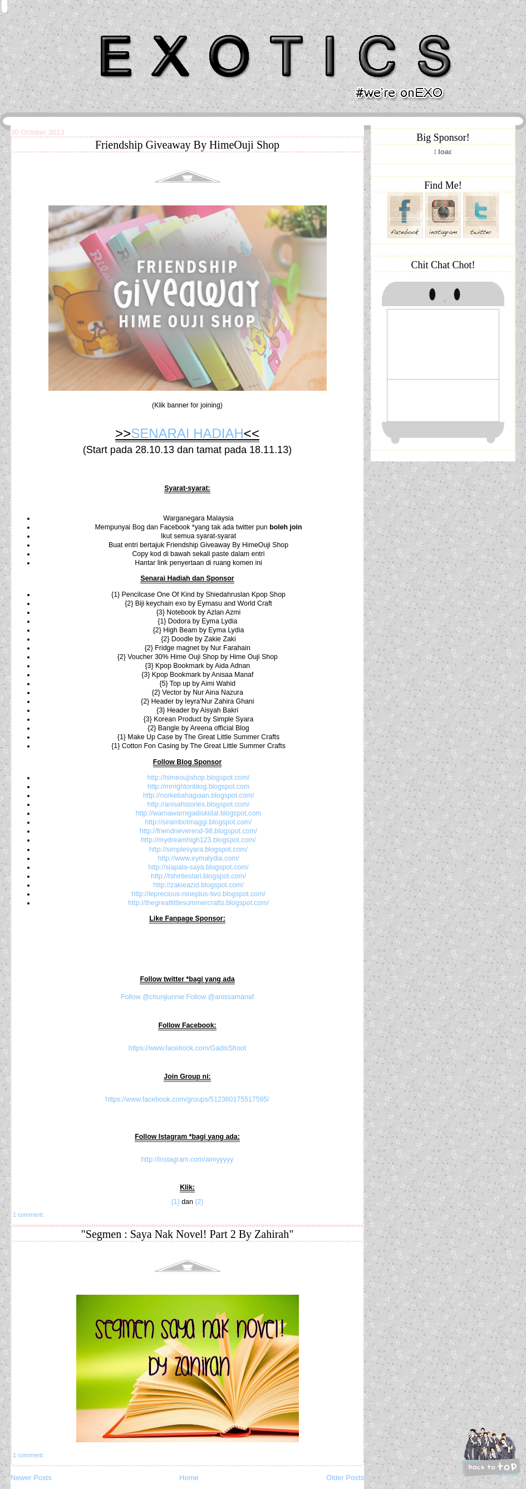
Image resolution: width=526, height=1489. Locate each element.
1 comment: (28, 1214)
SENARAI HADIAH (187, 433)
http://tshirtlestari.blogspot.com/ (198, 876)
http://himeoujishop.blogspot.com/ (199, 778)
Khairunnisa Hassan (132, 30)
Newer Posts (31, 1477)
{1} (175, 1202)
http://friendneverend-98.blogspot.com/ (198, 831)
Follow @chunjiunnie (152, 997)
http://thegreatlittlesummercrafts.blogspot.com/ (198, 903)
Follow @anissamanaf (220, 997)
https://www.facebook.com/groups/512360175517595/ (187, 1099)
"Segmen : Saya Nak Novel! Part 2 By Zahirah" (187, 1234)
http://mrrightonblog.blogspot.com (198, 786)
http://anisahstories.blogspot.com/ (199, 804)
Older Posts (345, 1477)
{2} (199, 1202)
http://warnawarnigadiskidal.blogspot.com (199, 813)
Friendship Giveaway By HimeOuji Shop (187, 145)
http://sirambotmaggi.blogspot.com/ (198, 822)
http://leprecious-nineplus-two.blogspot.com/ (198, 894)
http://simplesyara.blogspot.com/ (198, 849)
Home (189, 1477)
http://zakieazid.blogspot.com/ (198, 885)
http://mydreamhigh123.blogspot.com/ (198, 840)
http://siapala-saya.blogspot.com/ (198, 867)
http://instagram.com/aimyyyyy (187, 1159)
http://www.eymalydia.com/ (198, 858)
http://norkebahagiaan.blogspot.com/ (198, 795)
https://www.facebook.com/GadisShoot (187, 1048)
